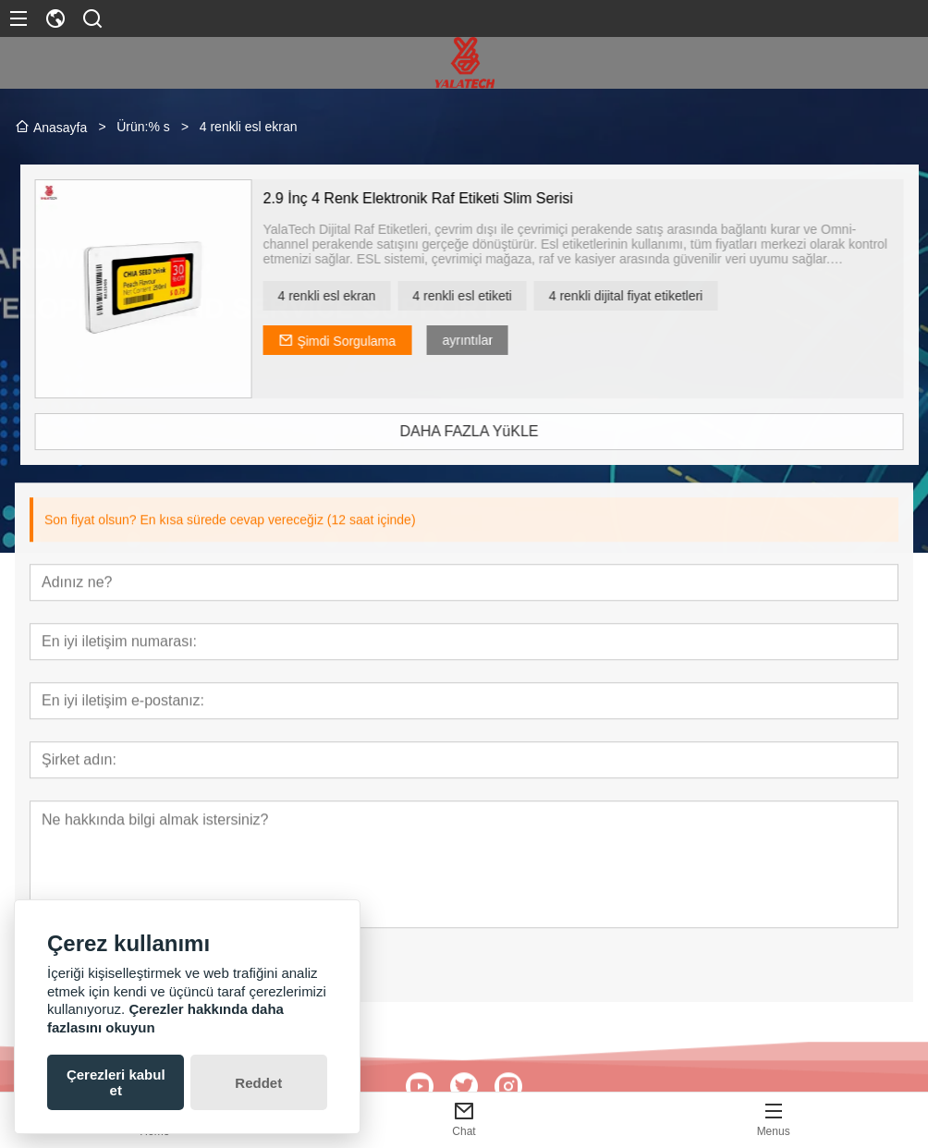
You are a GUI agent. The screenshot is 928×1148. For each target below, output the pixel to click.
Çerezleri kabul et (116, 1082)
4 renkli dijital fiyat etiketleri (657, 295)
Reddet (258, 1083)
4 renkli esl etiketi (492, 295)
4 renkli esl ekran (357, 295)
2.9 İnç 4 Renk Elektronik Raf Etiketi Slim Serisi (448, 198)
